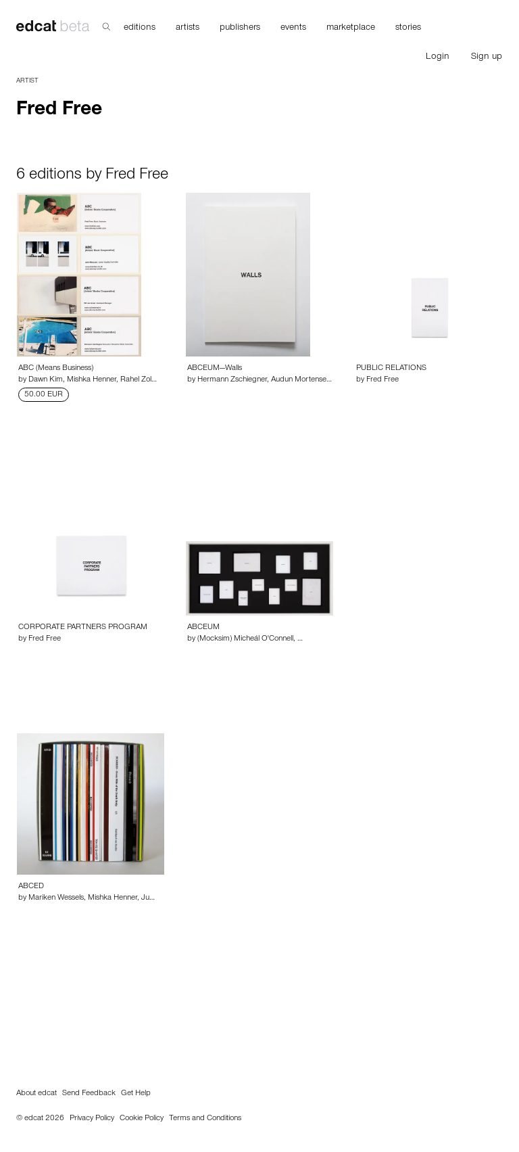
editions (139, 28)
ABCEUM (203, 628)
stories (408, 28)
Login (437, 57)
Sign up (486, 57)
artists (187, 28)
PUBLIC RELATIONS (391, 369)
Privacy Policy (92, 1119)
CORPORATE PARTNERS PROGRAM (82, 628)
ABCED (31, 887)
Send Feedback (89, 1094)
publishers (240, 28)
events (293, 28)
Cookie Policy (142, 1119)
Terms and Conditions (205, 1119)
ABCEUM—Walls (214, 369)
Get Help (136, 1094)
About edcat (36, 1094)
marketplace (350, 28)
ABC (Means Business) (55, 369)
